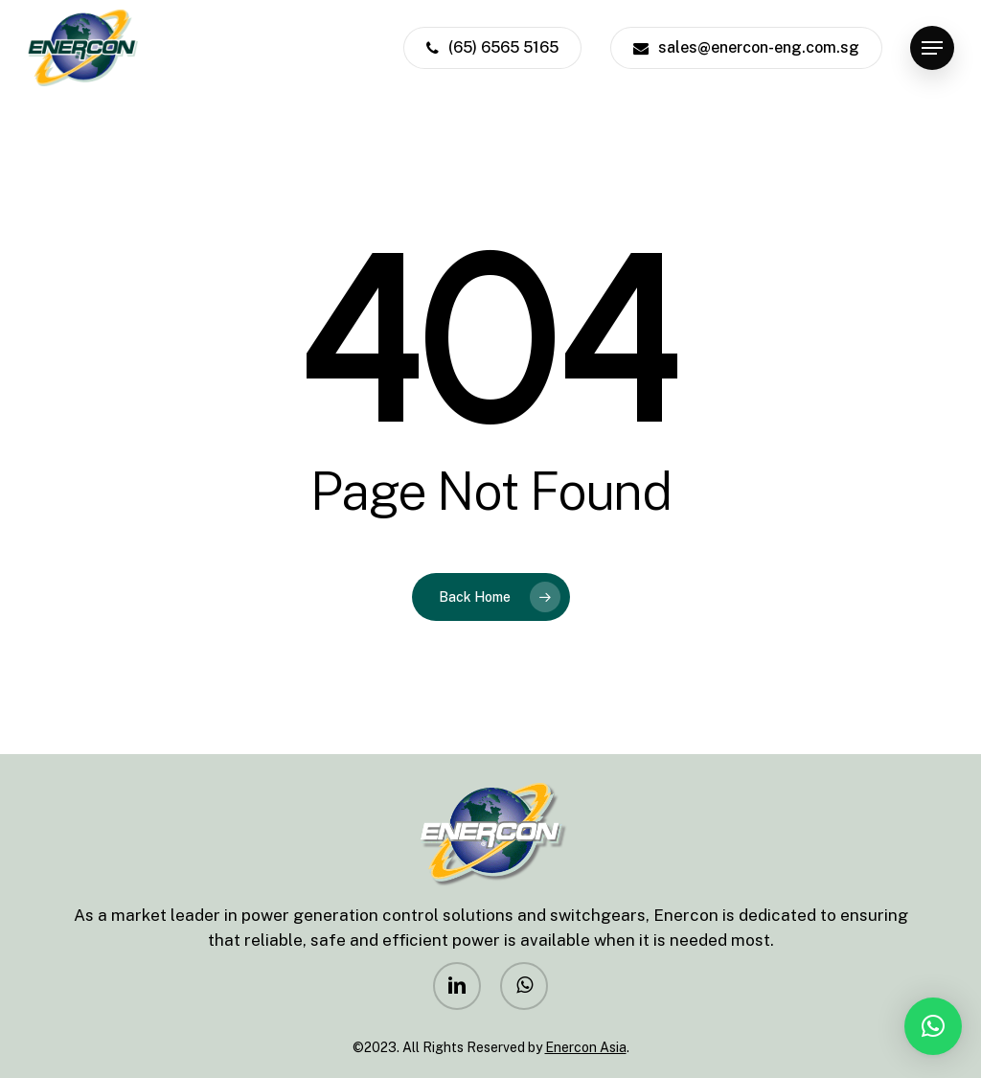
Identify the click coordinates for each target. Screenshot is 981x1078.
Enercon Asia (586, 1047)
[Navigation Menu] (932, 48)
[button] (933, 1026)
